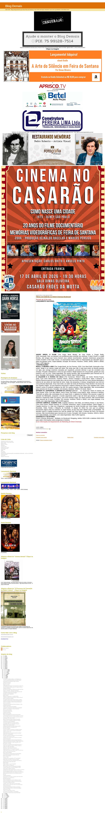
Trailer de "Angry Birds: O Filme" (9, 790)
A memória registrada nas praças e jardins (11, 722)
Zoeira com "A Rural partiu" (8, 734)
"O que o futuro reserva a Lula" (8, 736)
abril (4, 793)
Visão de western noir (7, 731)
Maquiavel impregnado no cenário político (10, 696)
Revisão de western (6, 683)
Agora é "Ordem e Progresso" (8, 765)
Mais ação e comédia (7, 743)
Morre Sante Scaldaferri (7, 752)
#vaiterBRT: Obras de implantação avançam (11, 723)
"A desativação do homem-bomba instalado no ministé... (13, 715)
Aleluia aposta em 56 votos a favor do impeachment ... (13, 784)
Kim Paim (3, 451)
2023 (3, 659)
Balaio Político (5, 695)
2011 (3, 803)
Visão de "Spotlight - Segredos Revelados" (11, 690)
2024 (3, 658)
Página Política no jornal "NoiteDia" (9, 763)
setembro (5, 673)
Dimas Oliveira (6, 648)
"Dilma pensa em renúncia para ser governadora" (12, 753)
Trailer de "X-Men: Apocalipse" (8, 746)
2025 (3, 657)
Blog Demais (13, 6)
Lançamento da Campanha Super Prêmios (11, 681)
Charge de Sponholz (7, 682)
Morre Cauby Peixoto (7, 755)
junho (4, 676)
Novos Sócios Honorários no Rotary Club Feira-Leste (13, 776)
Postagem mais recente (41, 437)
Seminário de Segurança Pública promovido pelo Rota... (13, 689)
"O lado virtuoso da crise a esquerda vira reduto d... (12, 760)
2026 (3, 656)
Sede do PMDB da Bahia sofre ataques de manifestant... (13, 771)
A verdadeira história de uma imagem (10, 692)
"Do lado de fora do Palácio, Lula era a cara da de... (12, 770)
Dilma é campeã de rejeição (8, 698)
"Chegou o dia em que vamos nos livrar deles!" (11, 783)
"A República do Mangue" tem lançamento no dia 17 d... (13, 685)
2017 (3, 667)
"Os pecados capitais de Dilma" (9, 782)
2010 (3, 804)
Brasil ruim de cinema (7, 713)
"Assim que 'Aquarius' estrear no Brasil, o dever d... (12, 745)
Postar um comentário (40, 435)
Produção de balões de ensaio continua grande (11, 726)
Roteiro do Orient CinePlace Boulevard (11, 379)
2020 (3, 663)
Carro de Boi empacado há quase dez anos (11, 754)
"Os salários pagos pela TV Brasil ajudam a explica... (12, 699)
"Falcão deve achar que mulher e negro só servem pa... (13, 750)
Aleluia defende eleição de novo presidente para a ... (12, 773)
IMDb (2, 450)
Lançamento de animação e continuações (10, 791)
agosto (4, 674)
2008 (3, 807)
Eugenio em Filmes (5, 447)
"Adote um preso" (6, 684)
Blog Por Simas (4, 444)
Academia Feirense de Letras (7, 441)
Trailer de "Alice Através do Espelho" (10, 706)
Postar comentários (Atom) (46, 440)
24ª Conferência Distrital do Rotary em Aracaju (11, 786)
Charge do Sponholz (7, 705)
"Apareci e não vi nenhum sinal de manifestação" (12, 730)
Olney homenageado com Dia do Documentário (12, 714)
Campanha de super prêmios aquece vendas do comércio (13, 769)
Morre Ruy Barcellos (7, 778)
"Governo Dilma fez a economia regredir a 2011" (12, 767)
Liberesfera (3, 452)
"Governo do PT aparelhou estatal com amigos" (12, 720)
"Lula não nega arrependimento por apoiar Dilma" (12, 680)
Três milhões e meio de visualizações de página (12, 766)
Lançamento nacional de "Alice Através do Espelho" (12, 707)
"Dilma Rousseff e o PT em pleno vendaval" (11, 749)
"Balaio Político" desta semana (8, 724)
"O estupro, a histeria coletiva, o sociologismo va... (12, 679)
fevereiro (5, 796)
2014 (3, 799)
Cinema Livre (3, 446)
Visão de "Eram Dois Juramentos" (9, 751)
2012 (3, 802)
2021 (3, 662)
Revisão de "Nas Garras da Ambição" (10, 747)
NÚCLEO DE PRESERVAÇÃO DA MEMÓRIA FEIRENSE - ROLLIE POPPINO (17, 453)
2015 (3, 798)
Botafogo (3, 445)
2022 (3, 661)
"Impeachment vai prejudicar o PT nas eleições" (12, 758)
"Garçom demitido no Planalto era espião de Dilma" (12, 729)
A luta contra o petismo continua (9, 768)
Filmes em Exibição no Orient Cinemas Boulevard (53, 297)
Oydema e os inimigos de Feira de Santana (11, 708)
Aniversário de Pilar (6, 789)
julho (4, 675)
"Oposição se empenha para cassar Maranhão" (11, 792)
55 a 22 (4, 774)
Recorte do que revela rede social (9, 761)
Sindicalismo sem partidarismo (8, 777)
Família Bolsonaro (4, 448)
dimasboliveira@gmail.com (7, 636)
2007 (3, 808)
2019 (3, 664)
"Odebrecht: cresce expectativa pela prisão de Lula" (12, 691)
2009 (3, 806)
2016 (3, 668)
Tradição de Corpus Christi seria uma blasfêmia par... (13, 700)
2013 (3, 800)
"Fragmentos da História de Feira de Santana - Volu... (13, 704)
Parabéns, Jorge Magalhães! (8, 693)
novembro (5, 670)
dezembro (5, 669)
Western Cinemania (5, 456)
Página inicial (70, 437)
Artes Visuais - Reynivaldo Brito (7, 442)
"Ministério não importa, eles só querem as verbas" (12, 737)
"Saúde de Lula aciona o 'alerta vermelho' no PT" (12, 742)
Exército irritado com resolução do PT (10, 727)
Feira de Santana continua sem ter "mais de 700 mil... (13, 687)
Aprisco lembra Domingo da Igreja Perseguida (11, 719)
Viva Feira (3, 455)
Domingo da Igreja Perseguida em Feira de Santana (12, 735)
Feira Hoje (3, 449)
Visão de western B (6, 703)
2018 (3, 666)
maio (4, 677)
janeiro (4, 797)
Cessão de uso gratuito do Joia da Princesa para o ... (13, 744)
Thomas (4, 649)
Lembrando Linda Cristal (7, 711)
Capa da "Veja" (6, 757)
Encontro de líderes (6, 728)
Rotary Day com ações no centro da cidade (11, 759)
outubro (5, 672)
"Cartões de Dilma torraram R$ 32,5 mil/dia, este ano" (13, 697)
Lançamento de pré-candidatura (9, 721)
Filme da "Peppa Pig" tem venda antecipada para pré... (13, 716)
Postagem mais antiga (99, 437)
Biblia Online (3, 443)
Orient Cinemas (4, 454)
